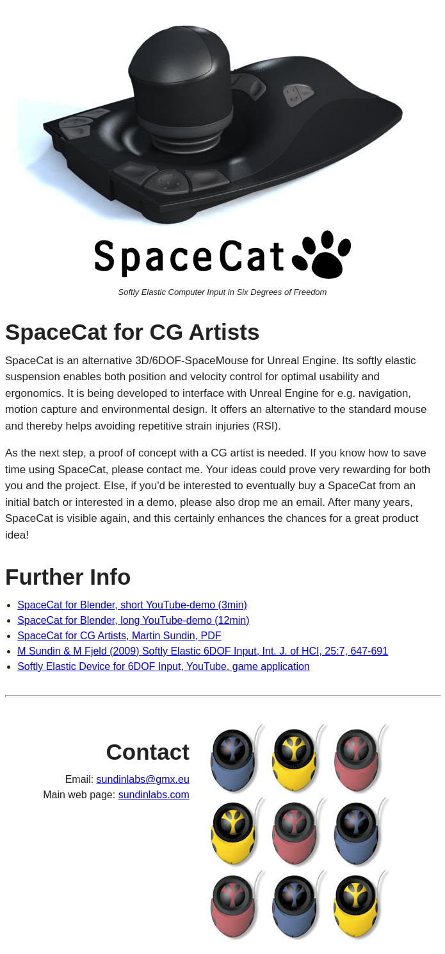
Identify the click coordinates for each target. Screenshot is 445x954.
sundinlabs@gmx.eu (143, 779)
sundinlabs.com (154, 794)
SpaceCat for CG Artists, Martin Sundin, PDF (119, 635)
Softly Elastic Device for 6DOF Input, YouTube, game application (163, 666)
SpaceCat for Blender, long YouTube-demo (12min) (133, 620)
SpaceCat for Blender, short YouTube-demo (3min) (132, 604)
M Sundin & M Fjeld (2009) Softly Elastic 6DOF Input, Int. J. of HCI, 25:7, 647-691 (202, 651)
